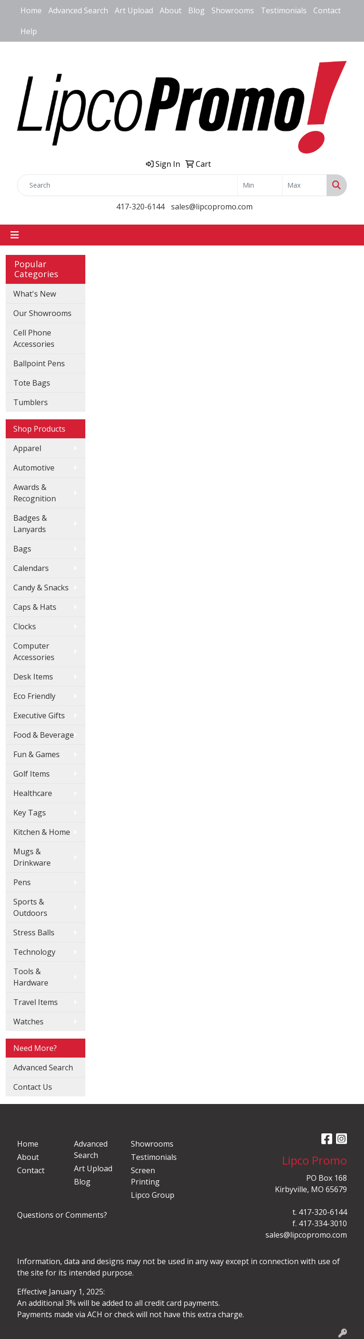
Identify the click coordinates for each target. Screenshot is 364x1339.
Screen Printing (145, 1176)
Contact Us (32, 1087)
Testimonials (284, 10)
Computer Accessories (34, 651)
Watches (28, 1021)
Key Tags (29, 812)
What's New (34, 294)
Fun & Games (36, 754)
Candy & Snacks (41, 587)
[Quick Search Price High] (304, 185)
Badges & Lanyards (30, 523)
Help (28, 31)
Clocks (24, 626)
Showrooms (232, 10)
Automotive (34, 467)
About (171, 10)
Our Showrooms (42, 313)
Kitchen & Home (41, 832)
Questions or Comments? (62, 1215)
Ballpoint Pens (39, 363)
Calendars (31, 568)
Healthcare (32, 793)
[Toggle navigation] (15, 235)
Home (31, 10)
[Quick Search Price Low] (259, 185)
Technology (34, 952)
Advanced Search (78, 10)
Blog (196, 10)
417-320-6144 (140, 206)
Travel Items (35, 1002)
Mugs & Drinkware (32, 857)
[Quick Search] (127, 185)
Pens (22, 882)
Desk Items (33, 676)
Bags (22, 548)
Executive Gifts (39, 715)
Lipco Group (152, 1195)
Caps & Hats (34, 607)
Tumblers (30, 402)
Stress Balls (34, 932)
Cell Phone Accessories (34, 338)
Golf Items (31, 774)
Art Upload (134, 10)
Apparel (27, 448)
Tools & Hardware (30, 977)
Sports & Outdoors (30, 907)
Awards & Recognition (34, 493)
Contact (327, 10)
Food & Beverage (43, 735)
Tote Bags (31, 383)
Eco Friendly (34, 696)
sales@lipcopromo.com (212, 206)
